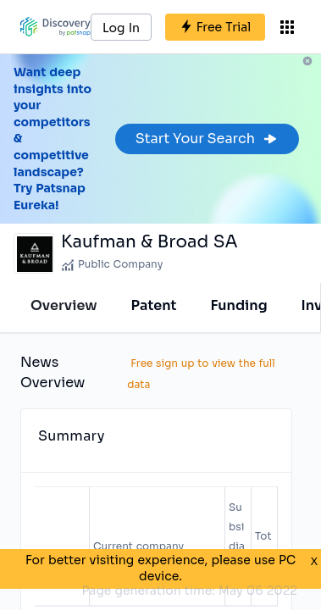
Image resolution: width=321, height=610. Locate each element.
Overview (63, 305)
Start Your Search (207, 138)
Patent (154, 305)
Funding (238, 305)
